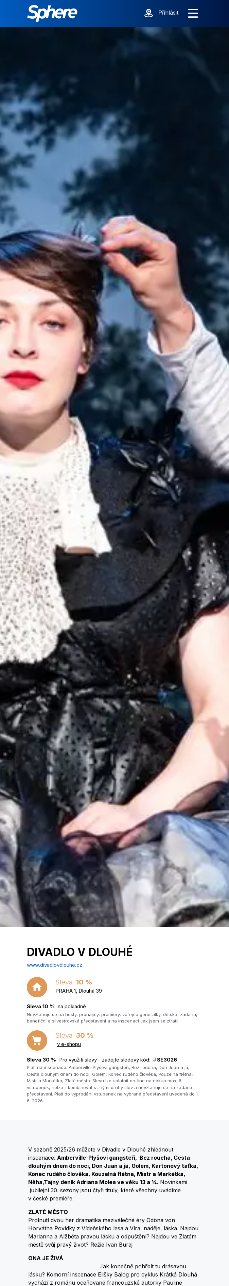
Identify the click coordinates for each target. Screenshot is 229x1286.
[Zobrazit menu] (193, 13)
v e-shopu (69, 1044)
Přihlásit (168, 12)
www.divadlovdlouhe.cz (54, 965)
